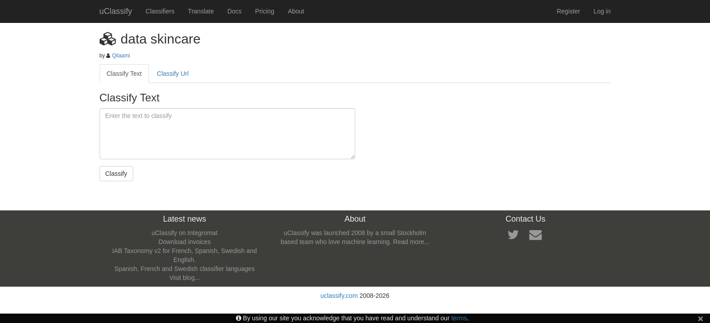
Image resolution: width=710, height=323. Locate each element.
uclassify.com (339, 295)
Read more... (411, 241)
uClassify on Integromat (185, 232)
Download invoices (184, 241)
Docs (234, 11)
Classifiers (160, 11)
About (296, 11)
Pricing (264, 11)
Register (568, 11)
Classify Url (173, 73)
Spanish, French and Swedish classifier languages (184, 268)
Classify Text (124, 73)
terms (459, 318)
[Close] (700, 318)
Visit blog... (184, 277)
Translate (201, 11)
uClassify (116, 11)
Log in (601, 11)
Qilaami (121, 55)
